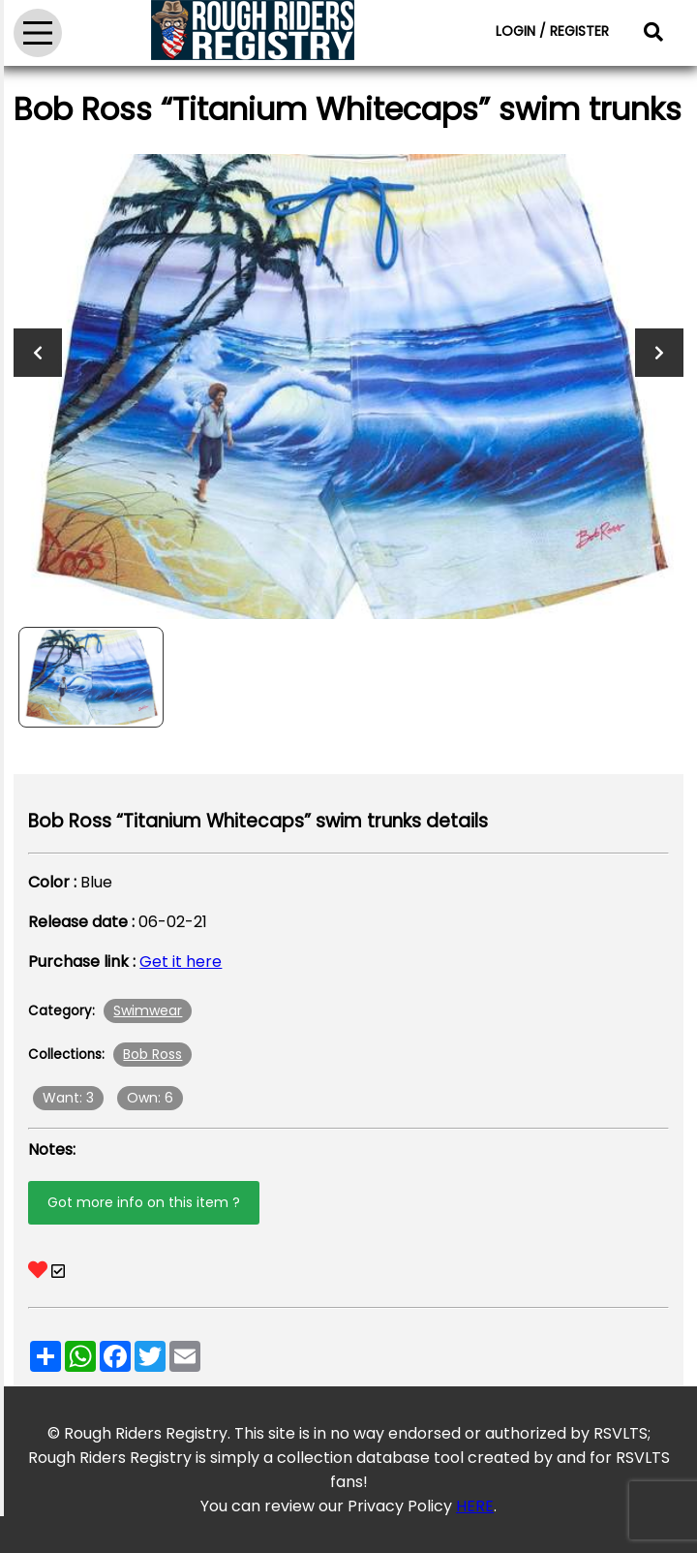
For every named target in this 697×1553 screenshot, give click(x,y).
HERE (475, 1506)
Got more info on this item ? (143, 1202)
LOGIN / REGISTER (552, 31)
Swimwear (147, 1010)
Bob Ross (152, 1054)
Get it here (180, 961)
